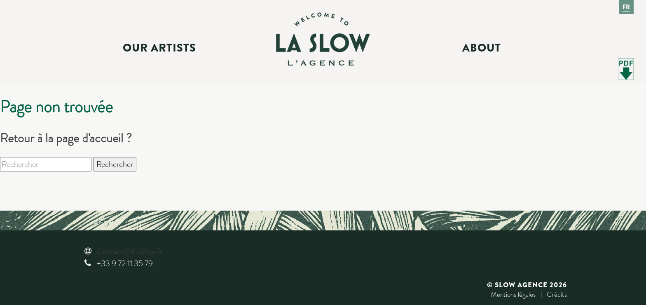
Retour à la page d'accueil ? (66, 138)
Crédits (557, 294)
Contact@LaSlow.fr (129, 252)
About (481, 48)
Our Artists (159, 48)
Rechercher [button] (114, 164)
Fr (627, 7)
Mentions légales (513, 294)
